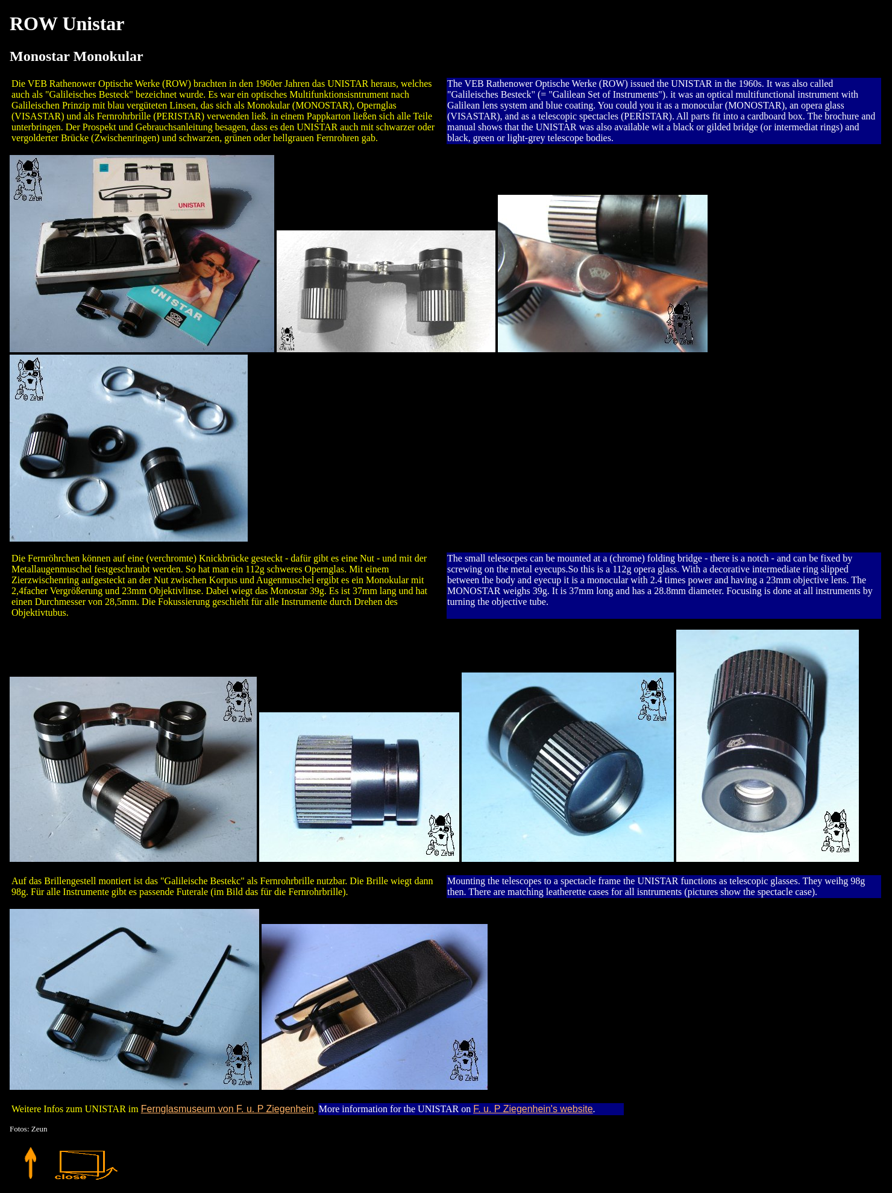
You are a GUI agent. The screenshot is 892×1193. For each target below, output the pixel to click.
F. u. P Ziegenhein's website (532, 1109)
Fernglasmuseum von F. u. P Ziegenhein (227, 1109)
